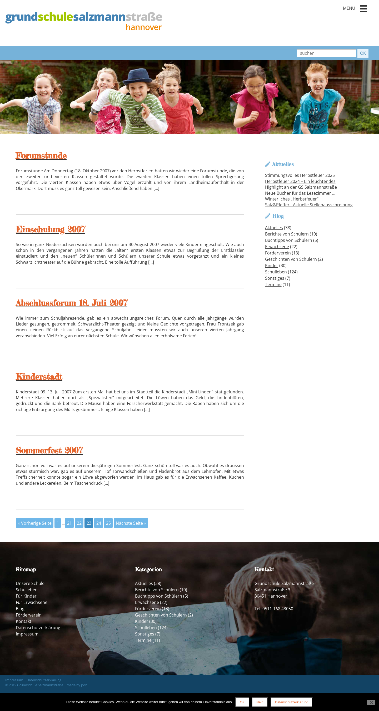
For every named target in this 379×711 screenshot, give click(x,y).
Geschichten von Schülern (291, 259)
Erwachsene (277, 246)
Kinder (271, 265)
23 (89, 523)
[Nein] (371, 702)
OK (242, 702)
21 (69, 523)
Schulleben (276, 272)
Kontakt (23, 621)
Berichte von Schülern (287, 234)
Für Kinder (26, 596)
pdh (84, 685)
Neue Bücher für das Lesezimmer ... (300, 193)
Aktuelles (274, 228)
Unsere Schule (30, 583)
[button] (363, 9)
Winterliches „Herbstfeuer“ (291, 199)
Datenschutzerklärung (38, 627)
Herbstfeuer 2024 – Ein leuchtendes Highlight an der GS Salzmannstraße (301, 184)
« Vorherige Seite (35, 523)
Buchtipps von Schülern (288, 240)
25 (108, 523)
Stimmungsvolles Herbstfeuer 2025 (300, 175)
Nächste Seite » (131, 523)
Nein (259, 702)
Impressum (27, 634)
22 (79, 523)
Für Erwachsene (31, 602)
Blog (20, 609)
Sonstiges (274, 278)
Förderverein (278, 253)
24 (98, 523)
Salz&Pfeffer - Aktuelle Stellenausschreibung (309, 205)
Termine (273, 284)
